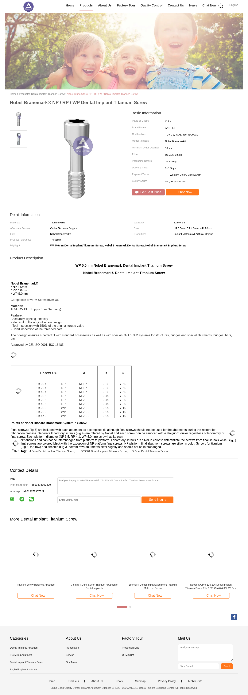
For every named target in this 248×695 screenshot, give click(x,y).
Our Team (71, 662)
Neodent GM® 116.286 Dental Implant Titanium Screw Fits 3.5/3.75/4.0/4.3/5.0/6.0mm (211, 586)
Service (70, 655)
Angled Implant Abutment (23, 669)
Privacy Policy (167, 681)
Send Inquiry (157, 499)
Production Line (130, 647)
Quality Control (152, 5)
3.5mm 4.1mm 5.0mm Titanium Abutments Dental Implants (94, 586)
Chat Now (209, 5)
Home (70, 5)
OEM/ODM (128, 655)
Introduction (72, 647)
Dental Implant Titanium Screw (26, 662)
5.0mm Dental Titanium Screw (150, 451)
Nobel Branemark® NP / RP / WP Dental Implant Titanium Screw (102, 93)
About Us (104, 5)
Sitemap (140, 681)
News (193, 5)
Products (86, 5)
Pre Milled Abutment (21, 655)
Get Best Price (148, 192)
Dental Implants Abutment (24, 647)
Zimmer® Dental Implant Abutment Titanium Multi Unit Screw (153, 586)
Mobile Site (195, 681)
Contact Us (176, 5)
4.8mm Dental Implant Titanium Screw (51, 451)
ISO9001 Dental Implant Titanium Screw (103, 451)
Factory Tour (126, 5)
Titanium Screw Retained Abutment (36, 584)
